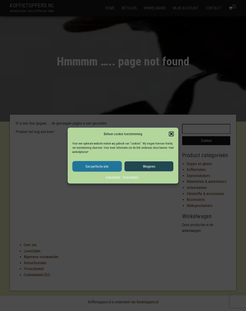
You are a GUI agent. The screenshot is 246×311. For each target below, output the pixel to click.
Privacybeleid (130, 177)
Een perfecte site (97, 166)
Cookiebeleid (112, 177)
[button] (171, 134)
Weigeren (149, 166)
